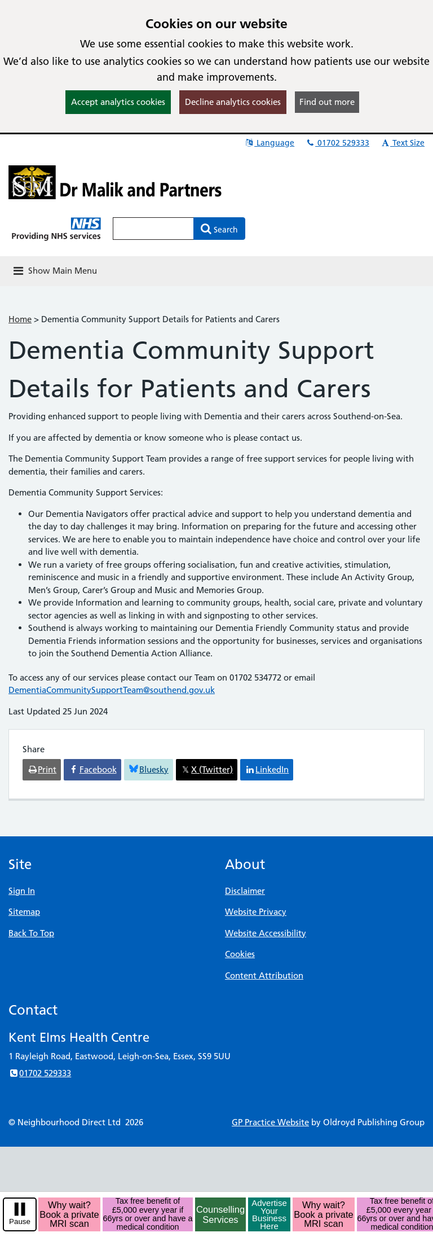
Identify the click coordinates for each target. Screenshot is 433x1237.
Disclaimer (245, 890)
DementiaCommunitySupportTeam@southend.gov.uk (111, 690)
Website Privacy (255, 911)
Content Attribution (264, 975)
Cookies (240, 954)
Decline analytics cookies (233, 101)
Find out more (327, 101)
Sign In (21, 890)
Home (20, 319)
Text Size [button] (402, 143)
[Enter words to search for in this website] (153, 228)
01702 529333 (337, 143)
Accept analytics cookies (118, 101)
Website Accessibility (265, 933)
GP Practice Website (270, 1122)
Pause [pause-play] (19, 1221)
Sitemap (24, 911)
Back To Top (31, 933)
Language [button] (269, 143)
